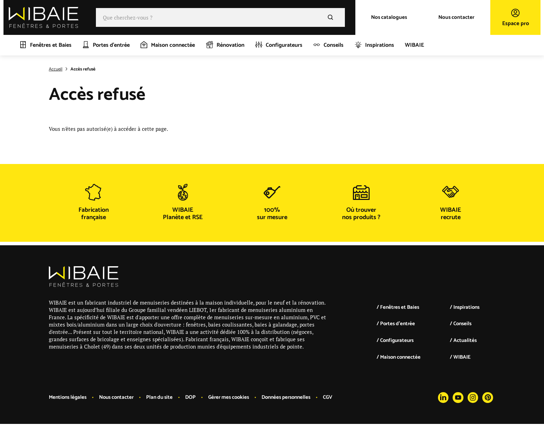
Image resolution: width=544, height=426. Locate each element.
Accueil (55, 69)
